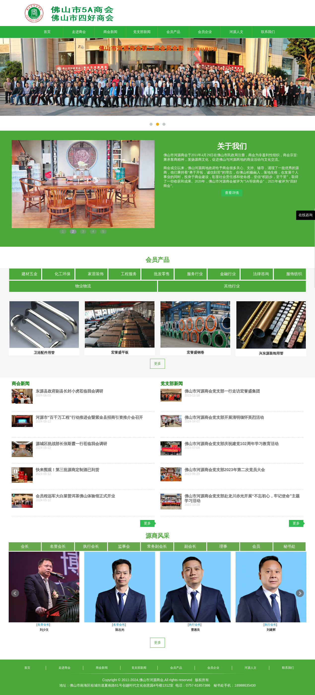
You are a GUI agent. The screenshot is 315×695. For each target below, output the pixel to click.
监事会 (124, 546)
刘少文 (172, 630)
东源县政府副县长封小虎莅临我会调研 (69, 391)
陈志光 (248, 630)
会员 (256, 546)
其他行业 (232, 286)
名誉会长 (58, 546)
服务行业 (195, 274)
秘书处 (289, 546)
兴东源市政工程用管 (96, 352)
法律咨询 (261, 274)
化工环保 (62, 274)
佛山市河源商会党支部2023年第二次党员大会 (225, 470)
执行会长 (91, 546)
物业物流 (83, 286)
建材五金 (29, 274)
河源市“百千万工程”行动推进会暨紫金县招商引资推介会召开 (89, 417)
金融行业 (228, 274)
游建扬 (96, 630)
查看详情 (232, 193)
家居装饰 (96, 274)
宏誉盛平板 (248, 352)
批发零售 (162, 274)
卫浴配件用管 (172, 353)
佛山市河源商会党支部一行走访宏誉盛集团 (222, 391)
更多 (157, 363)
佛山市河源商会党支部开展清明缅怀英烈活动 (224, 417)
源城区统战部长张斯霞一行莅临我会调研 (71, 444)
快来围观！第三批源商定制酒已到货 (67, 470)
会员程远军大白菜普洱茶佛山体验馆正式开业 (75, 496)
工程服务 (129, 274)
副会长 (190, 546)
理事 (223, 546)
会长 (25, 546)
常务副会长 (157, 546)
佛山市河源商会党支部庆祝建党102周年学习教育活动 (232, 444)
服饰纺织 (294, 274)
